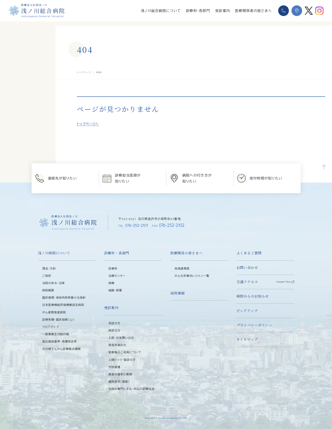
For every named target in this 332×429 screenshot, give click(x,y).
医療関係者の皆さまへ (253, 11)
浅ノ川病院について (54, 253)
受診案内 (222, 11)
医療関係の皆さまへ (186, 253)
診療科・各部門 (198, 11)
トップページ (85, 72)
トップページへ (88, 124)
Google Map (283, 281)
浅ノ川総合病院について (161, 11)
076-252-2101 (134, 225)
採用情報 (177, 292)
